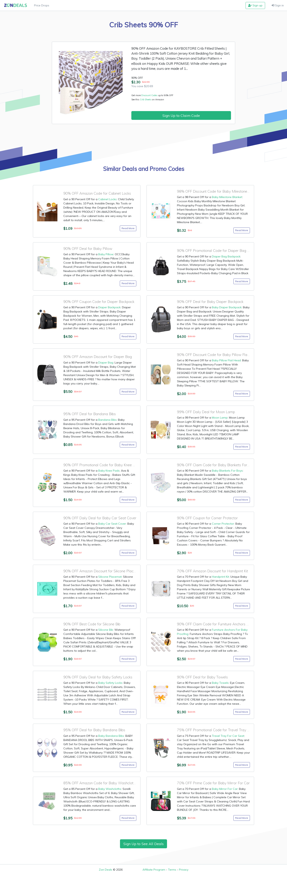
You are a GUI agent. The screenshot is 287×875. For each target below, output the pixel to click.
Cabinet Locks (107, 199)
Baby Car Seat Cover (112, 523)
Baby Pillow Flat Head (226, 360)
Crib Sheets (146, 99)
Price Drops (41, 5)
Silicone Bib (105, 630)
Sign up (255, 5)
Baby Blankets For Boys (227, 470)
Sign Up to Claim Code (181, 115)
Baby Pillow (105, 254)
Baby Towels (220, 683)
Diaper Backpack (109, 307)
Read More (128, 228)
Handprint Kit (220, 576)
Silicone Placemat (110, 576)
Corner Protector (223, 523)
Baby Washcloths (109, 789)
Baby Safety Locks (110, 683)
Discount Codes (149, 95)
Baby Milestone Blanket (227, 197)
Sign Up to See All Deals (143, 843)
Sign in (277, 5)
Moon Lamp (220, 417)
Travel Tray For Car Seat (228, 736)
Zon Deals (105, 869)
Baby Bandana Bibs (111, 736)
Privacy (183, 869)
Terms (172, 869)
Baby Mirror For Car (225, 789)
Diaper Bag (105, 362)
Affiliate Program (154, 869)
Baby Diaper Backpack (227, 307)
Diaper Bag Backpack (226, 256)
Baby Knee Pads (109, 470)
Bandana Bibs (107, 420)
